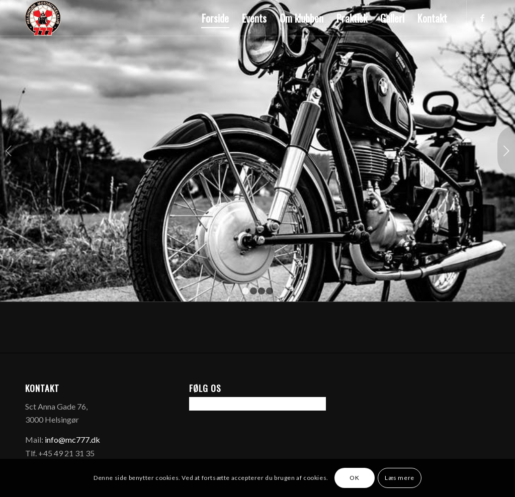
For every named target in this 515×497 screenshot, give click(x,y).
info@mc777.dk (72, 439)
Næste (506, 151)
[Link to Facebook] (482, 17)
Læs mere (399, 477)
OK (354, 477)
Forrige (9, 151)
